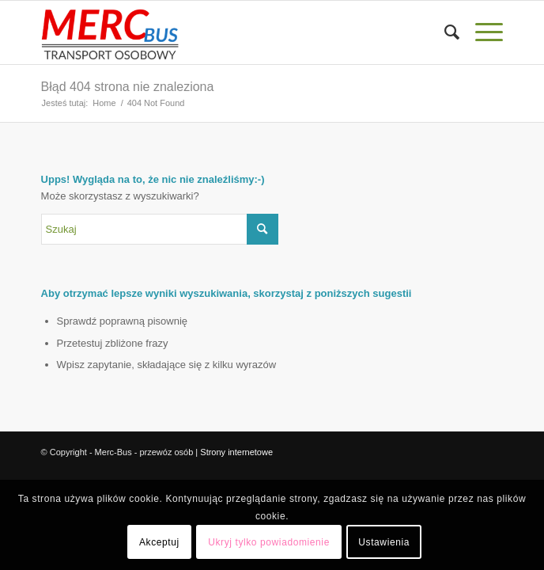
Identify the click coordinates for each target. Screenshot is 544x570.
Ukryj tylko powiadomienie (269, 542)
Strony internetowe (236, 452)
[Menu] (481, 32)
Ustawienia (384, 542)
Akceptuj (159, 542)
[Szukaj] (444, 32)
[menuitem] (444, 32)
